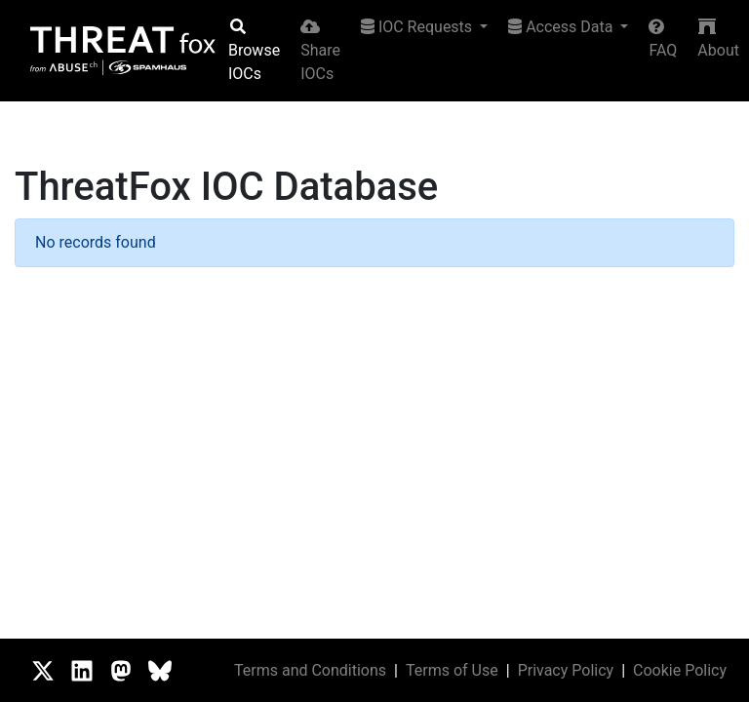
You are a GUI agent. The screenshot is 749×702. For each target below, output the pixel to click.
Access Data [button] (562, 27)
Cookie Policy (680, 670)
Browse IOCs (254, 51)
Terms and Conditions (310, 670)
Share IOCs (320, 51)
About (718, 39)
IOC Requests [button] (418, 27)
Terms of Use (452, 670)
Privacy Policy (566, 670)
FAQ (663, 39)
